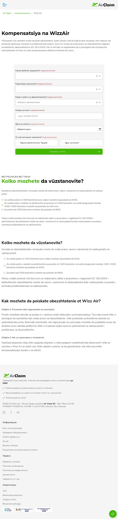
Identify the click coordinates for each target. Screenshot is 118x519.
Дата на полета (29, 124)
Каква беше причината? (33, 84)
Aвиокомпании (22, 13)
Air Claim (7, 13)
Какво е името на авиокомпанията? (38, 97)
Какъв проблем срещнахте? (35, 70)
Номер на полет (30, 110)
